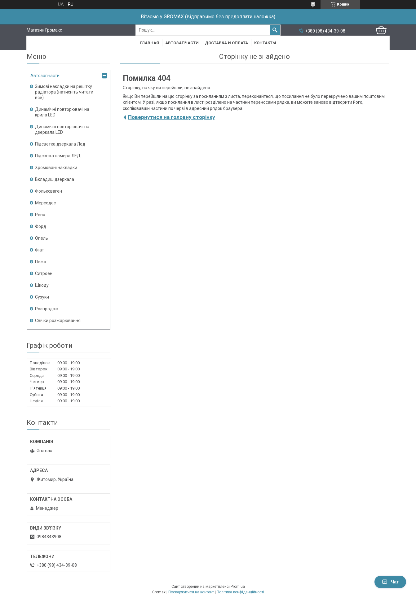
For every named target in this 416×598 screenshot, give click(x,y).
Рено (40, 214)
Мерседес (45, 202)
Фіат (39, 249)
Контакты (265, 43)
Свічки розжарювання (58, 320)
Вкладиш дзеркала (54, 179)
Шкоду (42, 285)
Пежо (40, 261)
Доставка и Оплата (226, 43)
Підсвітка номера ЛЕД (58, 155)
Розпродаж (47, 308)
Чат (390, 582)
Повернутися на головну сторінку (171, 117)
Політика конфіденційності (240, 592)
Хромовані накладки (56, 167)
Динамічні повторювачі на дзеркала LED (62, 129)
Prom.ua (238, 586)
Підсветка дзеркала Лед (60, 144)
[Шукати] (275, 30)
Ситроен (43, 273)
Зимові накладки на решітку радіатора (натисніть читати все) (64, 92)
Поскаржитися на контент (191, 592)
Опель (41, 238)
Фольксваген (48, 191)
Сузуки (42, 297)
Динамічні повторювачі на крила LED (62, 112)
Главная (149, 43)
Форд (40, 226)
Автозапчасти (182, 43)
